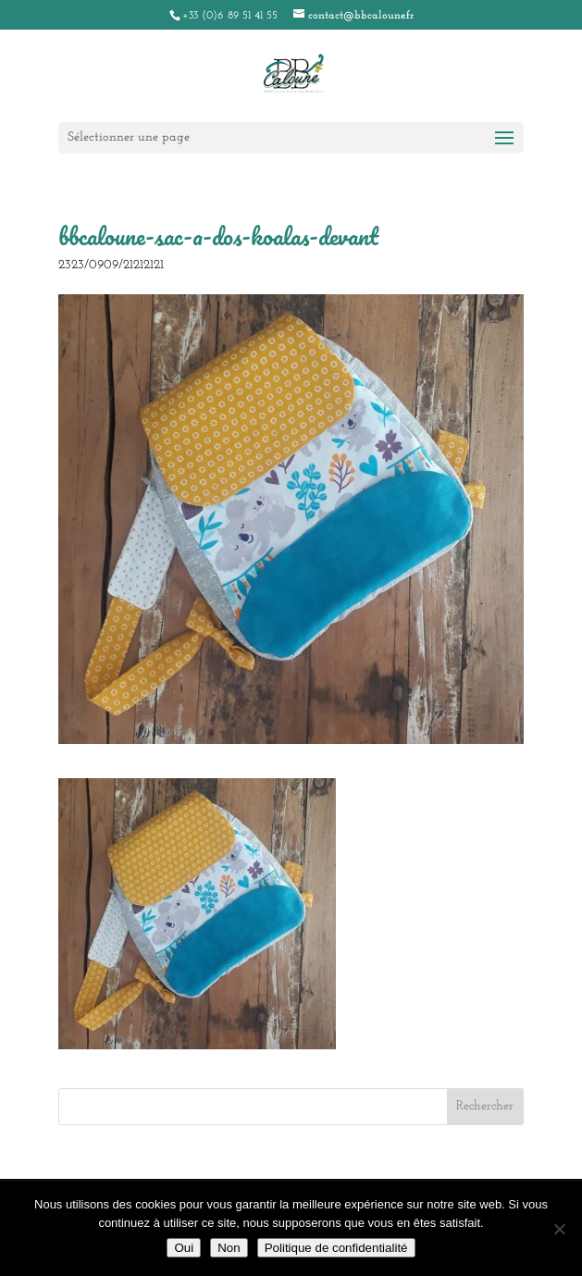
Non (228, 1248)
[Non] (559, 1229)
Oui (183, 1248)
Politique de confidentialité (336, 1248)
